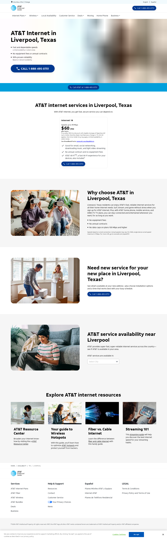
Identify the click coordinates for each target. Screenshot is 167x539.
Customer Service (55, 497)
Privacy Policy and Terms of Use (136, 493)
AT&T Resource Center (25, 442)
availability (22, 466)
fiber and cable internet (98, 441)
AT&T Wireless (17, 497)
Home (13, 466)
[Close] (163, 534)
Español (153, 2)
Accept (136, 534)
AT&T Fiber (15, 493)
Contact (51, 493)
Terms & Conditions (130, 488)
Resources (52, 488)
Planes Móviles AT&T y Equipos (98, 488)
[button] (117, 361)
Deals (13, 506)
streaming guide (137, 434)
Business (14, 511)
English (145, 2)
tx (30, 466)
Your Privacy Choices (59, 502)
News (50, 506)
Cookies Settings (119, 534)
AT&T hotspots (68, 445)
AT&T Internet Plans (19, 488)
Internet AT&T (91, 493)
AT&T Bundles (17, 502)
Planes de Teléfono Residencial (98, 497)
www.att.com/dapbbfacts (85, 141)
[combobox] (100, 361)
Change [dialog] (27, 2)
